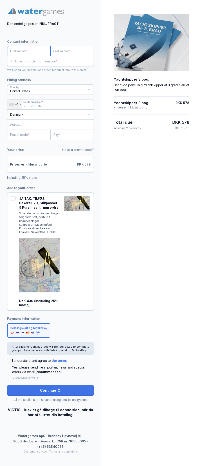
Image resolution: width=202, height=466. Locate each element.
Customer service (35, 451)
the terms (59, 360)
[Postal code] (28, 135)
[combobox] (14, 104)
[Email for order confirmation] (54, 61)
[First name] (28, 51)
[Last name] (72, 51)
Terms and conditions (63, 451)
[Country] (50, 114)
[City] (72, 135)
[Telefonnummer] (50, 104)
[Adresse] (47, 125)
